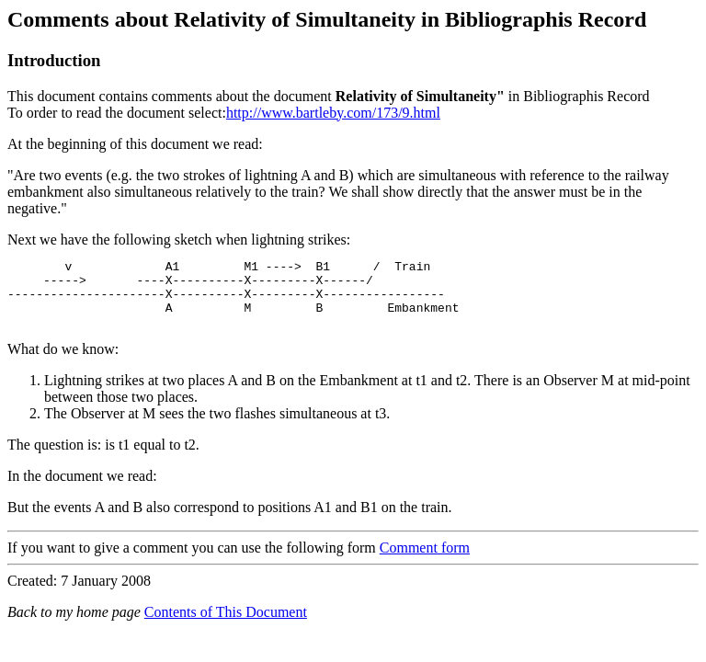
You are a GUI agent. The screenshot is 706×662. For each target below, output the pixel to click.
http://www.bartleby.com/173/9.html (333, 112)
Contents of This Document (225, 625)
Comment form (425, 561)
